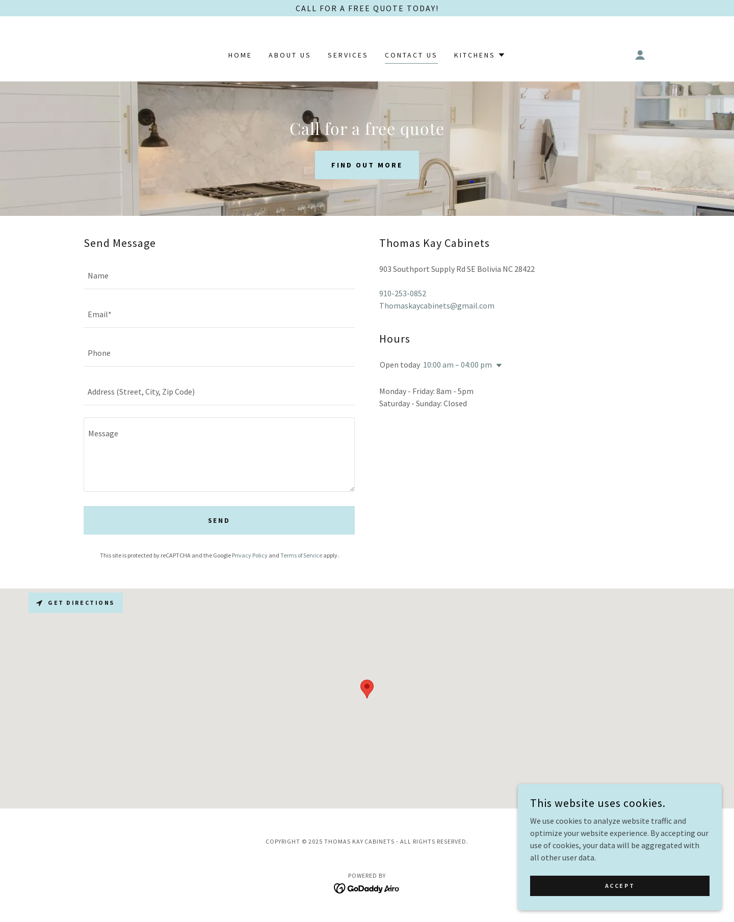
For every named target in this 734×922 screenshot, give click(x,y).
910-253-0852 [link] (402, 293)
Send (219, 520)
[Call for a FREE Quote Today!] (367, 8)
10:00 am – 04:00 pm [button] (457, 364)
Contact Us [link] (411, 55)
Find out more (367, 165)
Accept (620, 885)
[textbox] (219, 276)
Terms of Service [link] (301, 555)
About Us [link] (290, 55)
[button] (480, 55)
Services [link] (348, 55)
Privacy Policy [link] (250, 555)
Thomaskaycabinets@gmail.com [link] (436, 305)
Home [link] (240, 55)
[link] (367, 887)
